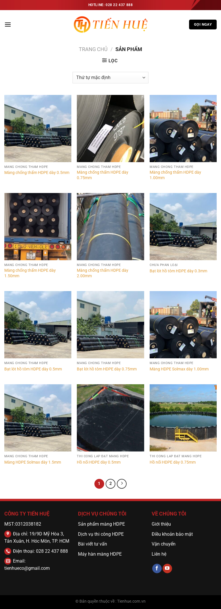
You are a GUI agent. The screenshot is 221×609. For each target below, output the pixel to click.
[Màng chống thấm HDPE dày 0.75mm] (110, 128)
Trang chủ (93, 49)
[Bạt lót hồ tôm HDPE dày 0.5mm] (37, 324)
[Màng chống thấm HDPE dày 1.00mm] (183, 128)
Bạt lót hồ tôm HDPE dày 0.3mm (178, 271)
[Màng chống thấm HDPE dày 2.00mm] (110, 226)
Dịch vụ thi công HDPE (101, 534)
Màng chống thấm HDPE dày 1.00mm (175, 175)
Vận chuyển (164, 544)
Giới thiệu (161, 524)
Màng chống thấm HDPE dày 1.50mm (30, 273)
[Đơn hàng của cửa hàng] (110, 77)
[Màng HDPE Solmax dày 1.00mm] (183, 324)
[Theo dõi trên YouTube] (167, 569)
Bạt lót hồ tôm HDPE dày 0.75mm (107, 369)
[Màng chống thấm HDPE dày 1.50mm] (37, 226)
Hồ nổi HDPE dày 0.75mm (173, 462)
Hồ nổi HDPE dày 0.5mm (99, 462)
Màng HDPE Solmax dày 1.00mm (179, 369)
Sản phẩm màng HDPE (101, 524)
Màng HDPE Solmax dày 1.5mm (32, 462)
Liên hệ (159, 554)
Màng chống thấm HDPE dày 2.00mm (102, 273)
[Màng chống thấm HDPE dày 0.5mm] (37, 128)
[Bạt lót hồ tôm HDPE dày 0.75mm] (110, 324)
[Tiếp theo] (122, 484)
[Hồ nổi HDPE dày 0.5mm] (110, 417)
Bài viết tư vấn (92, 544)
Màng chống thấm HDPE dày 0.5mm (36, 172)
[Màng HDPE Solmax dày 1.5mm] (37, 417)
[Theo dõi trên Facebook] (157, 569)
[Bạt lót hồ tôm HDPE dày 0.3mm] (183, 226)
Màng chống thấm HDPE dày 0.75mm (102, 175)
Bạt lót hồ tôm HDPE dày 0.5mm (33, 369)
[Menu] (7, 24)
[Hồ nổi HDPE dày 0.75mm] (183, 417)
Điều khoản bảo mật (172, 534)
